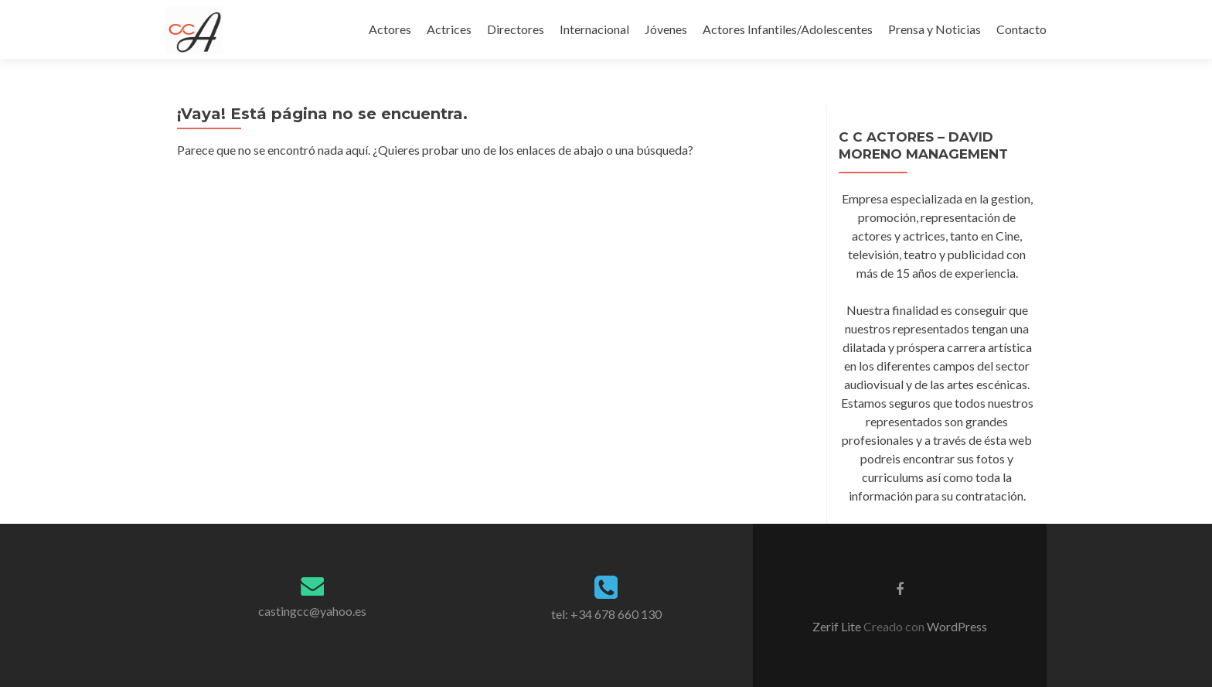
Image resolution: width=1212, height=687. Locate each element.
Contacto (1021, 29)
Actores (390, 29)
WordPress (955, 626)
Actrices (449, 29)
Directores (515, 29)
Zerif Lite (837, 626)
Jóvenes (666, 29)
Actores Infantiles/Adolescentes (788, 29)
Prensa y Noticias (934, 29)
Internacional (594, 29)
